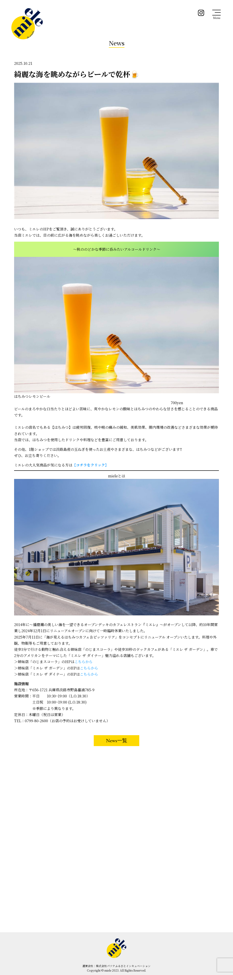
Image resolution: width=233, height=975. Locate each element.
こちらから (83, 661)
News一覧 (116, 740)
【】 (90, 465)
